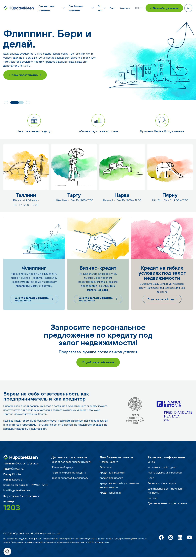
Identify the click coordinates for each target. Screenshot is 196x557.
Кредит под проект (111, 478)
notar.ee (152, 498)
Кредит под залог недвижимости (71, 461)
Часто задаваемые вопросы (165, 472)
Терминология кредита (162, 483)
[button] (6, 102)
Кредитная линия (110, 492)
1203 (11, 507)
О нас (151, 461)
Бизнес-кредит (109, 461)
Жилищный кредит (62, 467)
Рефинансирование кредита (68, 472)
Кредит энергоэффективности (69, 478)
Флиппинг (106, 467)
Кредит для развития (112, 472)
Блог (151, 478)
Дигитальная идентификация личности (165, 490)
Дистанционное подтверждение (167, 503)
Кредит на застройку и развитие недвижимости (119, 485)
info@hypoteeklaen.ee (16, 490)
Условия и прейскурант (162, 467)
